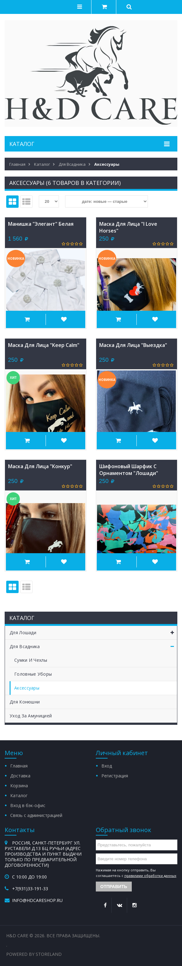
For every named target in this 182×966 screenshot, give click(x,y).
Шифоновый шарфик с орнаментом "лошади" (128, 470)
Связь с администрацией (36, 815)
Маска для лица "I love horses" (128, 227)
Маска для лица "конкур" (40, 466)
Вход (106, 766)
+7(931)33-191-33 (30, 888)
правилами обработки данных (150, 875)
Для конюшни (25, 702)
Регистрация (114, 776)
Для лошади (93, 632)
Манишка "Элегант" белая (40, 223)
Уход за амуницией (31, 716)
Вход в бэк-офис (27, 805)
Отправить (113, 886)
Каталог (19, 795)
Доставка (20, 776)
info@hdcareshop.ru (37, 900)
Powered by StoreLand (34, 954)
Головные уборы (33, 674)
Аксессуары (26, 688)
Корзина (19, 786)
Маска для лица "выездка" (133, 345)
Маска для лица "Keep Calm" (43, 345)
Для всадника (93, 646)
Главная (19, 766)
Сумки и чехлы (30, 660)
